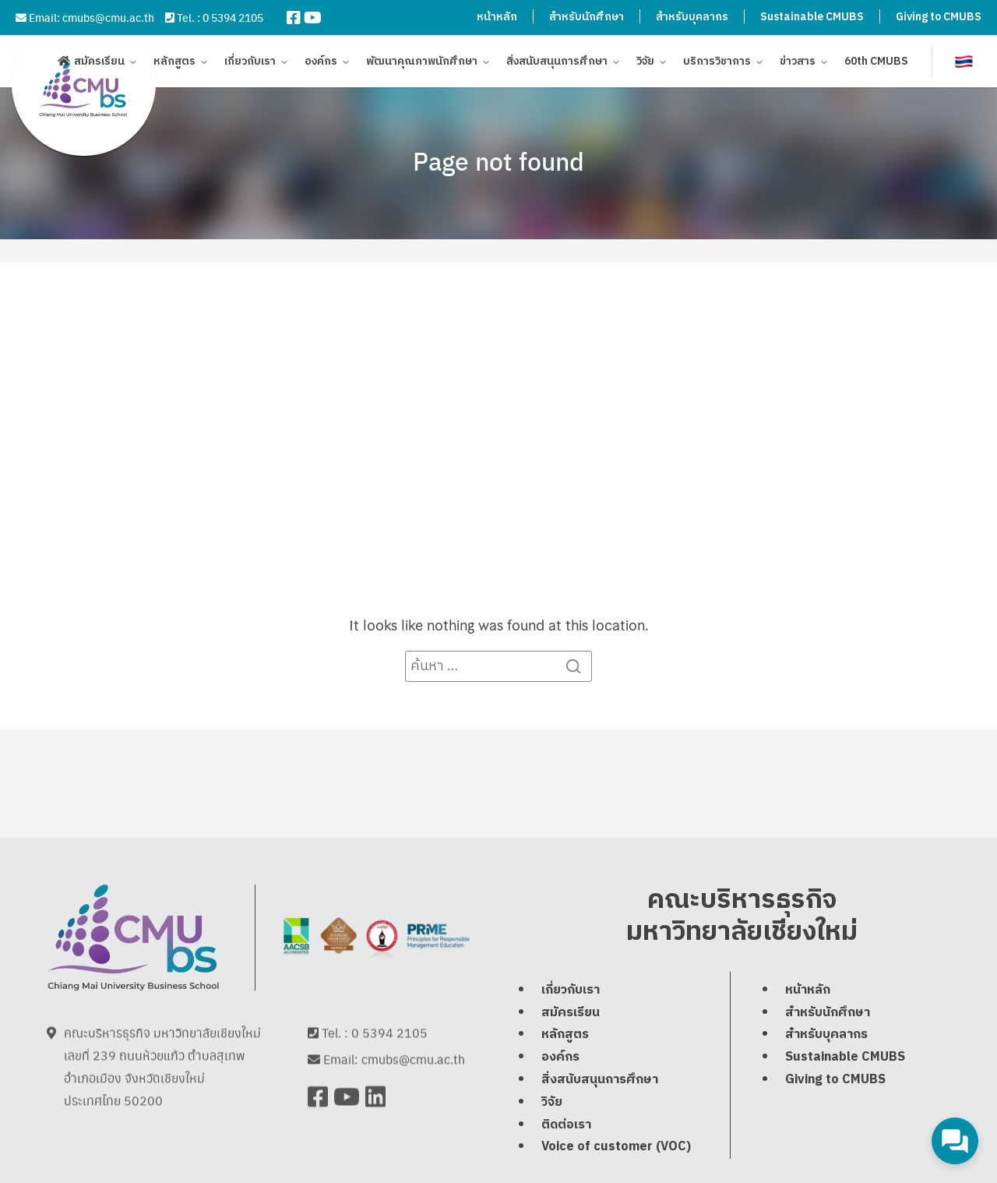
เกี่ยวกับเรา (250, 64)
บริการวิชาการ (717, 64)
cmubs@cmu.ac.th (108, 17)
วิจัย (645, 64)
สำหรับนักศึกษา (586, 17)
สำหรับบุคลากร (692, 17)
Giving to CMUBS (938, 17)
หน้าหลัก (497, 17)
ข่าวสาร (798, 64)
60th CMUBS (876, 64)
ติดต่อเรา (566, 1163)
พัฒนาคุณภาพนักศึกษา (421, 64)
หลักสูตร (174, 64)
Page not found (498, 160)
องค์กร (321, 64)
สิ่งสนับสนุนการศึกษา (557, 64)
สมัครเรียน (99, 64)
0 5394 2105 (233, 17)
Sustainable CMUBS (812, 17)
